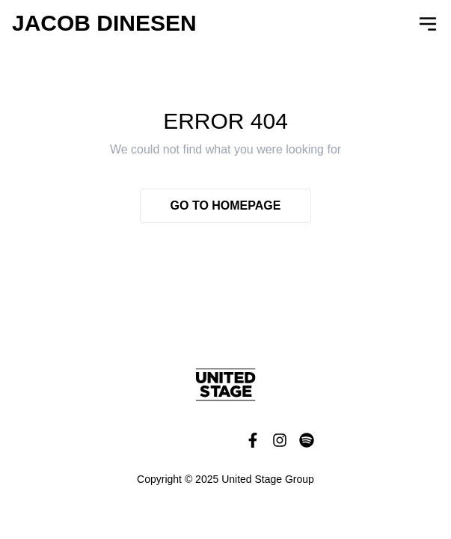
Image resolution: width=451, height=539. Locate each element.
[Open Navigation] (428, 24)
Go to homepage (226, 205)
